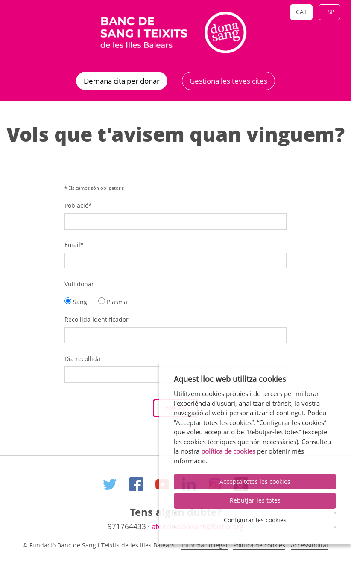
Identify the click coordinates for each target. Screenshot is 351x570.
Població (78, 205)
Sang (75, 302)
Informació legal (204, 545)
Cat (301, 12)
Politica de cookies (259, 545)
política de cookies (228, 451)
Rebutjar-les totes (255, 500)
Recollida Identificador (96, 319)
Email (74, 245)
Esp (329, 12)
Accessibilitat (309, 545)
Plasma (112, 302)
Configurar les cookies (255, 520)
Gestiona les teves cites (228, 81)
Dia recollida (82, 359)
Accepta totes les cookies (254, 481)
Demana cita (122, 81)
